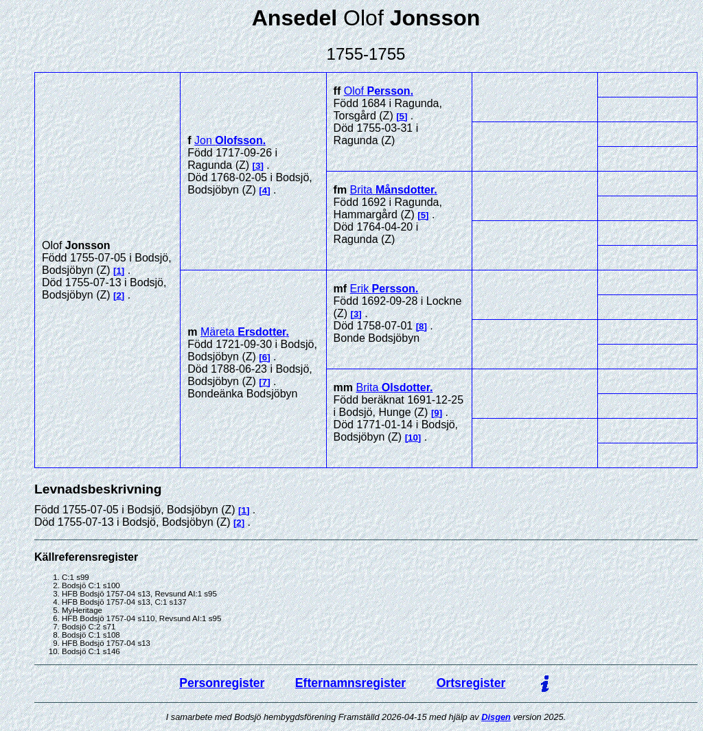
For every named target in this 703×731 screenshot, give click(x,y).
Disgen (496, 717)
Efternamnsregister (350, 683)
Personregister (221, 683)
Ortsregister (471, 683)
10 (413, 437)
